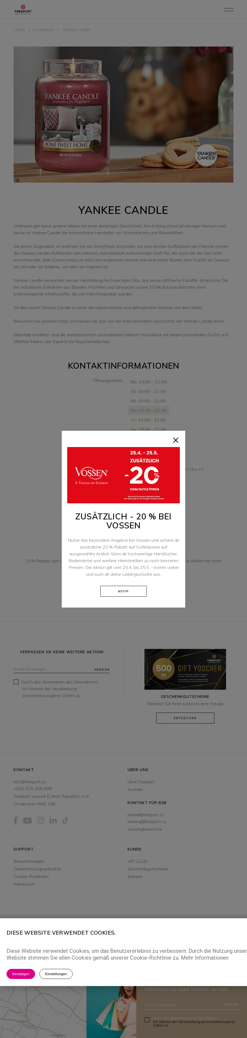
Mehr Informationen (205, 957)
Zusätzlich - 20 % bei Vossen (123, 521)
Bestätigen (20, 974)
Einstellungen (56, 974)
